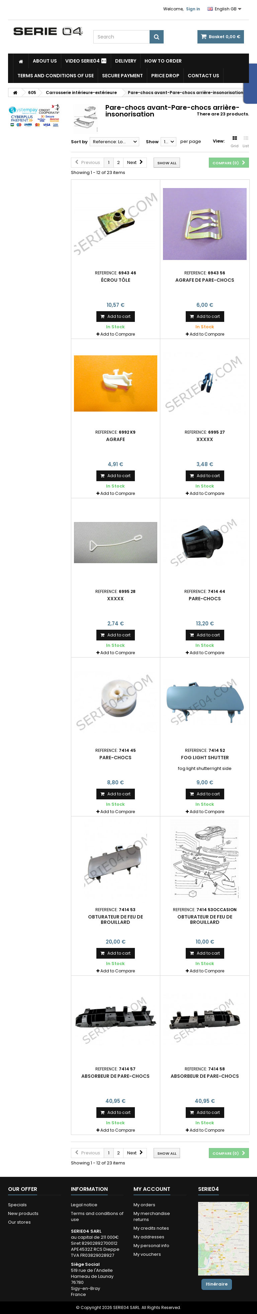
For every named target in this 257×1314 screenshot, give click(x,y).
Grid (235, 142)
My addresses (149, 1237)
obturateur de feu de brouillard (115, 919)
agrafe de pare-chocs (204, 280)
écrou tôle (115, 280)
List (246, 142)
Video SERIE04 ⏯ (86, 61)
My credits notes (151, 1228)
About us (45, 61)
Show (152, 142)
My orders (144, 1205)
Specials (17, 1205)
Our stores (19, 1222)
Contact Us (203, 75)
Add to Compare (117, 334)
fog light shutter (205, 757)
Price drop (165, 75)
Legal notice (84, 1205)
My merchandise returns (152, 1216)
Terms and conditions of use (55, 75)
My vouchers (147, 1254)
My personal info (151, 1245)
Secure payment (122, 75)
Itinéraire (217, 1284)
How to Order (163, 61)
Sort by (79, 142)
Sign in (193, 9)
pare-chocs (205, 598)
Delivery (125, 61)
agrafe (115, 439)
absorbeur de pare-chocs (115, 1076)
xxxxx (204, 439)
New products (23, 1213)
